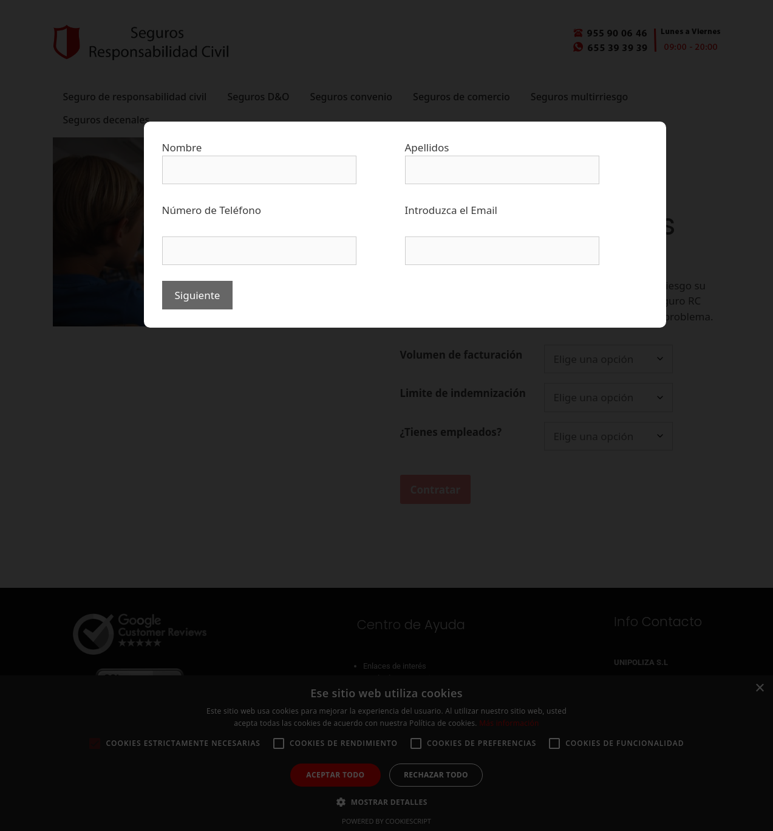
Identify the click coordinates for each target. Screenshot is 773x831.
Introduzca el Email (451, 210)
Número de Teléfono (212, 210)
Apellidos (427, 147)
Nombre (182, 147)
